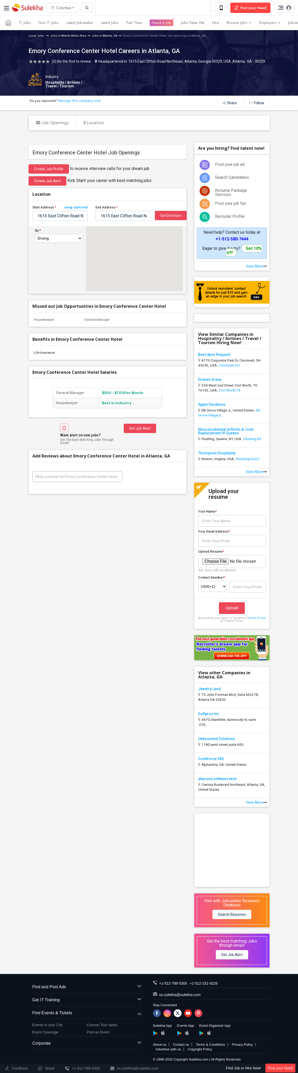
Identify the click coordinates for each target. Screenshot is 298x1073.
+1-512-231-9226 (204, 983)
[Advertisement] (233, 849)
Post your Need (280, 1068)
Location (94, 123)
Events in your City (47, 1025)
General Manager (97, 320)
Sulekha (27, 8)
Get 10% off (244, 250)
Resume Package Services (231, 192)
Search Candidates (232, 177)
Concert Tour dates (102, 1025)
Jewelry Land (209, 689)
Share (230, 103)
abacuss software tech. (218, 779)
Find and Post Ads (86, 987)
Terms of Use (256, 618)
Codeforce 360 (211, 759)
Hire (215, 23)
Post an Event (98, 1032)
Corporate (86, 1043)
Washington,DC (248, 459)
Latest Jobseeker (79, 23)
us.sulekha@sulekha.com (180, 995)
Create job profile (49, 169)
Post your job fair (230, 203)
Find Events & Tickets (86, 1013)
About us (159, 1044)
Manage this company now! (80, 101)
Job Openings (52, 123)
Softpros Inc (208, 714)
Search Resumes (232, 914)
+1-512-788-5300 (173, 983)
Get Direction (170, 215)
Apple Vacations (212, 404)
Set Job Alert (140, 428)
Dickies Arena (209, 379)
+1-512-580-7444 (232, 239)
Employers (269, 23)
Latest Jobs (110, 23)
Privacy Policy (242, 1044)
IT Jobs (25, 23)
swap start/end (76, 207)
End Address (106, 207)
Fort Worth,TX (229, 390)
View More (256, 266)
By (38, 230)
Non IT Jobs (49, 23)
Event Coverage (45, 1032)
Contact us (181, 1044)
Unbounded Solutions (216, 739)
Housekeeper (44, 320)
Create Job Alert (47, 181)
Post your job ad (230, 164)
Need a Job (161, 23)
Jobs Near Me (192, 23)
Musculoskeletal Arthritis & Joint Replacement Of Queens (225, 431)
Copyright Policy (200, 1049)
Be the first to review (74, 61)
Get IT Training (86, 1000)
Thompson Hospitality (216, 453)
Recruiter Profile (230, 216)
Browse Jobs (239, 23)
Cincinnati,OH (229, 365)
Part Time (134, 23)
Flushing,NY (252, 439)
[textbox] (60, 216)
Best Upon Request (214, 354)
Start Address (60, 207)
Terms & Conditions (210, 1044)
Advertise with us (168, 1049)
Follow (256, 103)
